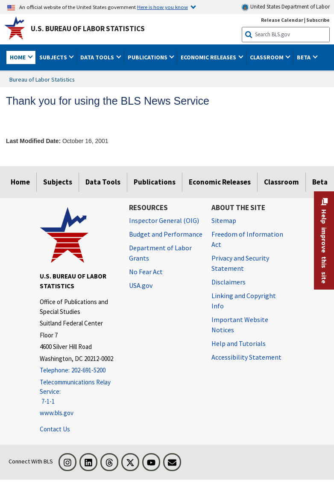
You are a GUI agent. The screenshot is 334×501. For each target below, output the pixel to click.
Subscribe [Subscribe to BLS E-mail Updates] (318, 20)
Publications (155, 182)
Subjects (57, 182)
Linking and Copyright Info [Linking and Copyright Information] (243, 300)
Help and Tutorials (238, 343)
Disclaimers (228, 282)
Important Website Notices (239, 324)
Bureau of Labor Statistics (42, 79)
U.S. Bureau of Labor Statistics (88, 28)
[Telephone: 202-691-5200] (78, 370)
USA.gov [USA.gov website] (140, 285)
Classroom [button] (267, 57)
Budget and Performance (165, 234)
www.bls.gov (56, 413)
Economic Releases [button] (209, 57)
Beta (320, 182)
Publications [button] (148, 57)
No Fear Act (146, 271)
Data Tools (102, 182)
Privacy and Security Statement (240, 263)
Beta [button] (304, 57)
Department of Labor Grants (160, 252)
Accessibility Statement (246, 357)
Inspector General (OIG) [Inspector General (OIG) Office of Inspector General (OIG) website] (164, 220)
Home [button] (18, 57)
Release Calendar (282, 20)
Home (20, 182)
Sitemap (223, 220)
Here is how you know (162, 6)
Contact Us (55, 429)
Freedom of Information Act (247, 239)
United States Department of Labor (285, 7)
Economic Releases (220, 182)
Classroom (281, 182)
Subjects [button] (53, 57)
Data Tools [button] (97, 57)
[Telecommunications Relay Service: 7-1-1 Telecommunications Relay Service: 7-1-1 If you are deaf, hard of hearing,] (78, 392)
